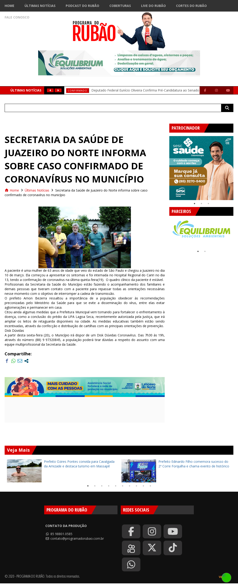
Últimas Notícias (40, 5)
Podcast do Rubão (82, 5)
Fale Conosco (17, 17)
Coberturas (120, 5)
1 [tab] (194, 203)
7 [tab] (129, 486)
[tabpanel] (201, 168)
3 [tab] (208, 203)
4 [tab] (108, 486)
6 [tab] (122, 486)
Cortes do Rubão (191, 5)
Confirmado (77, 90)
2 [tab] (201, 203)
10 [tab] (150, 486)
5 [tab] (115, 486)
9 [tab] (143, 486)
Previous (166, 166)
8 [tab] (136, 486)
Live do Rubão (153, 5)
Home (9, 5)
